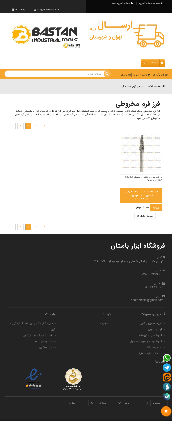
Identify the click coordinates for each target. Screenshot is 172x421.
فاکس (157, 283)
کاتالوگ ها (159, 75)
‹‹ (44, 125)
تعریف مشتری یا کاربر (151, 323)
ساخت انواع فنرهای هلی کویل (38, 335)
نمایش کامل (149, 208)
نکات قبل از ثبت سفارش (149, 353)
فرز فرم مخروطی (131, 86)
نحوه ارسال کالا (154, 347)
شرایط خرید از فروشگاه (150, 335)
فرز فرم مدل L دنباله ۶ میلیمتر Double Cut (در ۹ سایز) (148, 171)
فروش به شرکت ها (44, 341)
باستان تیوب (141, 75)
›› (12, 125)
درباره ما (103, 323)
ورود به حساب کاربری (150, 3)
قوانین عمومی (155, 329)
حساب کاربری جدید (122, 3)
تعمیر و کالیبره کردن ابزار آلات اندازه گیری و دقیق (33, 326)
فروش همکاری (46, 347)
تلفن (158, 270)
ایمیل (157, 296)
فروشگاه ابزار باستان (138, 246)
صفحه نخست (154, 86)
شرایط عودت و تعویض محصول (146, 341)
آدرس (159, 258)
